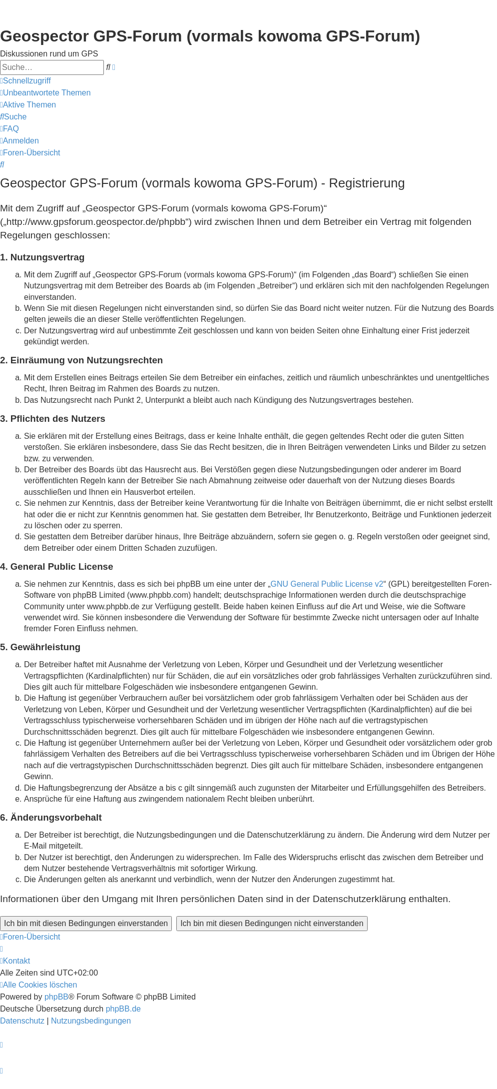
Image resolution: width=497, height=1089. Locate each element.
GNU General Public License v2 (327, 584)
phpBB (56, 997)
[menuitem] (45, 93)
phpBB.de (123, 1009)
